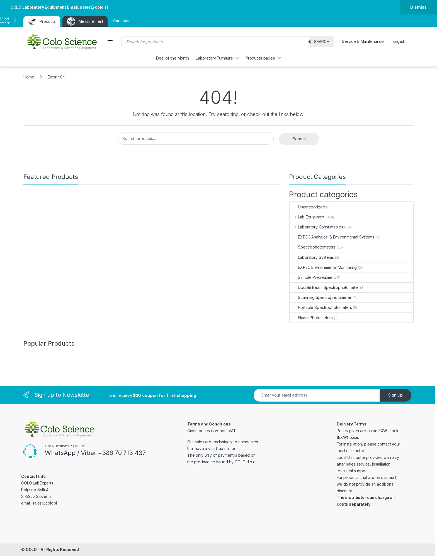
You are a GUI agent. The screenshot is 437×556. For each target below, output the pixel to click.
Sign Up (395, 395)
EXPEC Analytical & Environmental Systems (332, 237)
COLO (31, 549)
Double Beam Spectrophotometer (324, 287)
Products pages (260, 58)
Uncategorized (307, 207)
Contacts (121, 20)
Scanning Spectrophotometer (320, 297)
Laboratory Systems (312, 257)
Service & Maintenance (363, 41)
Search (321, 41)
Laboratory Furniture (214, 58)
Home (28, 77)
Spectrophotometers (312, 247)
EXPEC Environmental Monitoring (323, 267)
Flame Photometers (311, 317)
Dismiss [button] (418, 7)
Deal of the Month (172, 58)
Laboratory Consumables (316, 227)
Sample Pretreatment (313, 277)
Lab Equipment (307, 217)
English (399, 41)
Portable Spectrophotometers (321, 307)
